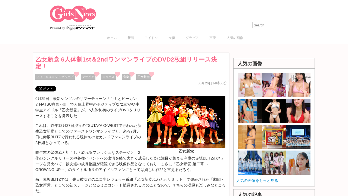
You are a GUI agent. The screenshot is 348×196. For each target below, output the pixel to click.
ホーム (112, 38)
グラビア (192, 38)
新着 (131, 38)
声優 (212, 38)
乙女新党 (144, 76)
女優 (172, 38)
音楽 (126, 76)
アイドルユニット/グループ (55, 76)
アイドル (151, 38)
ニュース (108, 76)
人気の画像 (235, 38)
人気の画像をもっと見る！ (259, 180)
